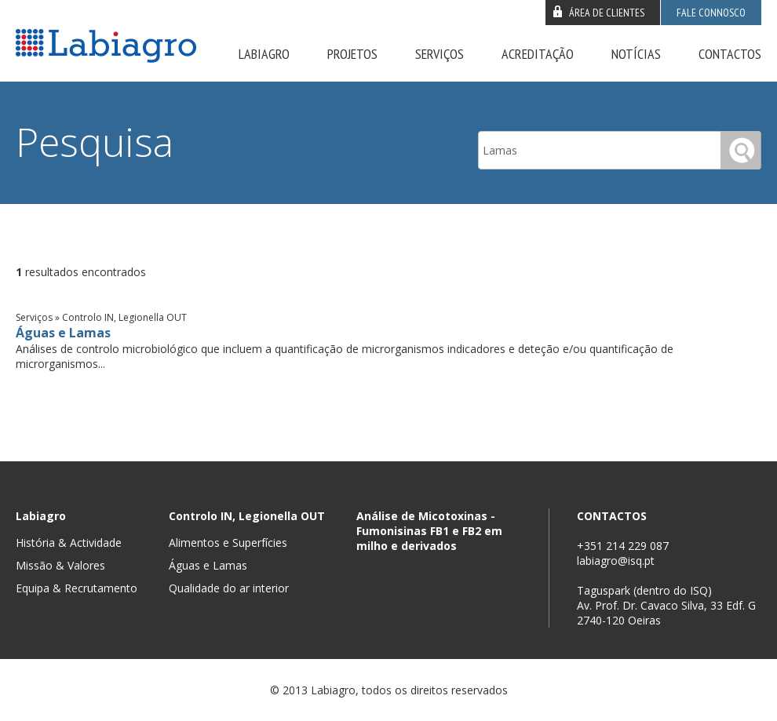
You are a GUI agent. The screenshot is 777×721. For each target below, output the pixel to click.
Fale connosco (711, 12)
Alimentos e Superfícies (228, 542)
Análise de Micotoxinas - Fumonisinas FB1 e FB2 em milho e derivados (429, 530)
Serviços (439, 54)
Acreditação (538, 54)
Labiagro (264, 54)
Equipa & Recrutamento (76, 588)
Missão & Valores (60, 565)
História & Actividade (69, 542)
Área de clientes (606, 12)
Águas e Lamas (63, 332)
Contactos (730, 54)
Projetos (352, 54)
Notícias (636, 54)
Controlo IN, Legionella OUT (247, 515)
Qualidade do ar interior (229, 588)
